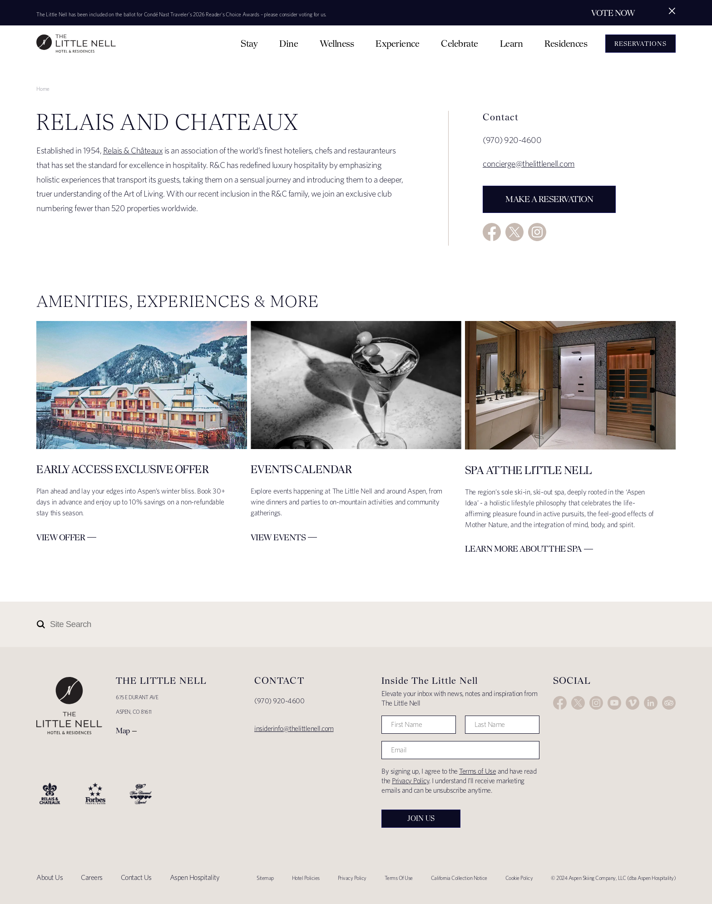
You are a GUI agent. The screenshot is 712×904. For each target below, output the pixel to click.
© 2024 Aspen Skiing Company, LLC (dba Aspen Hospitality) (613, 877)
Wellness (337, 43)
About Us (49, 877)
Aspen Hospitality (195, 877)
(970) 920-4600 (279, 701)
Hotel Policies (306, 877)
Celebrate (459, 43)
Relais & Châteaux (133, 150)
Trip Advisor (669, 703)
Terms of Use (477, 771)
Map (123, 730)
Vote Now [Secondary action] (613, 13)
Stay (249, 43)
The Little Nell (76, 43)
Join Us (421, 818)
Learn (511, 43)
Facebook (492, 232)
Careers (92, 877)
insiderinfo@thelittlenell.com (294, 728)
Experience (397, 43)
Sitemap (265, 877)
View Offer (60, 537)
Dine (288, 43)
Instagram (537, 232)
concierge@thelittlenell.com (529, 163)
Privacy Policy (410, 780)
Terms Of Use (399, 877)
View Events (278, 537)
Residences (565, 43)
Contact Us (136, 877)
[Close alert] (672, 11)
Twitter (514, 232)
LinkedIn (651, 703)
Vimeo (632, 703)
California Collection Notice (459, 877)
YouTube (614, 703)
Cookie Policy (519, 877)
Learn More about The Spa (523, 548)
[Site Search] (315, 624)
